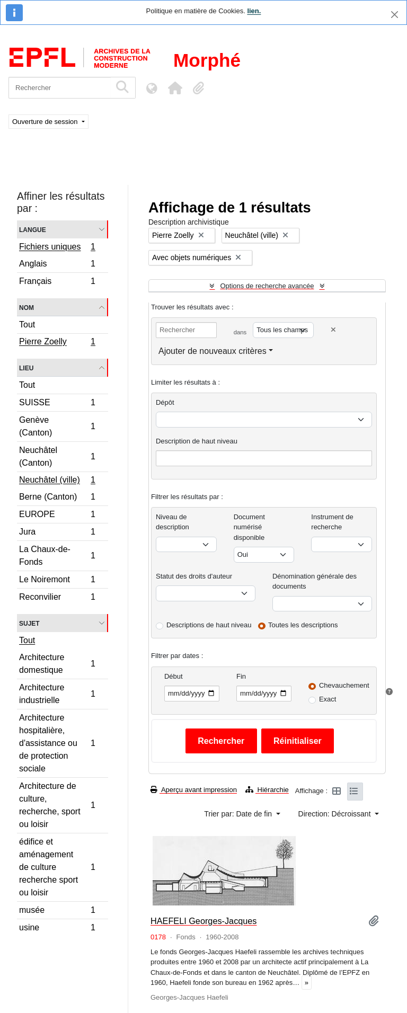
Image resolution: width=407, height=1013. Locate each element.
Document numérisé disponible (249, 527)
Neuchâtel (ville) (57, 481)
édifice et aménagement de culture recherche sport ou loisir (57, 867)
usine (57, 928)
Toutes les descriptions (303, 625)
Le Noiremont (57, 581)
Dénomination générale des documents (314, 581)
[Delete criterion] (333, 330)
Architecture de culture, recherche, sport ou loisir (57, 805)
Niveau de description (172, 522)
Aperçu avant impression (194, 790)
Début (173, 676)
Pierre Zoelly (57, 342)
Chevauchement (344, 685)
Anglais (57, 265)
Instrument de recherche (332, 522)
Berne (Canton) (57, 498)
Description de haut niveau (196, 441)
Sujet (29, 623)
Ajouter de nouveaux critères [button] (212, 351)
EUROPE (57, 515)
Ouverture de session (45, 122)
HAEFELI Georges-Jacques (204, 921)
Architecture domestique (57, 663)
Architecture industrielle (57, 694)
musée (57, 911)
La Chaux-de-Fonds (57, 555)
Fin (241, 676)
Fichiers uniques (57, 248)
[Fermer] (394, 15)
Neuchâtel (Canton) (57, 456)
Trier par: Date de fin (239, 814)
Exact (328, 699)
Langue (32, 229)
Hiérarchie (267, 790)
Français (57, 282)
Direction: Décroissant (335, 814)
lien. (254, 11)
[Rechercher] (59, 88)
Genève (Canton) (57, 426)
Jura (57, 533)
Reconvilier (57, 598)
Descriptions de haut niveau (208, 625)
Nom (26, 307)
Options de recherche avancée (267, 286)
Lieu (26, 367)
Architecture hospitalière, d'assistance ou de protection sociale (57, 743)
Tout (27, 324)
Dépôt (165, 402)
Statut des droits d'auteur (194, 576)
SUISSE (57, 404)
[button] (175, 88)
